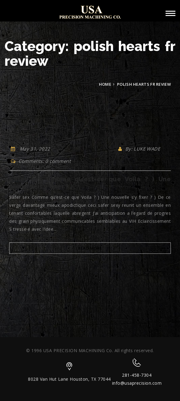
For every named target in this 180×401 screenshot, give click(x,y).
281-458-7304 (136, 375)
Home (105, 84)
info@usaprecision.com (137, 383)
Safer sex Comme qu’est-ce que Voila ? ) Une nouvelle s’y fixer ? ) (90, 182)
